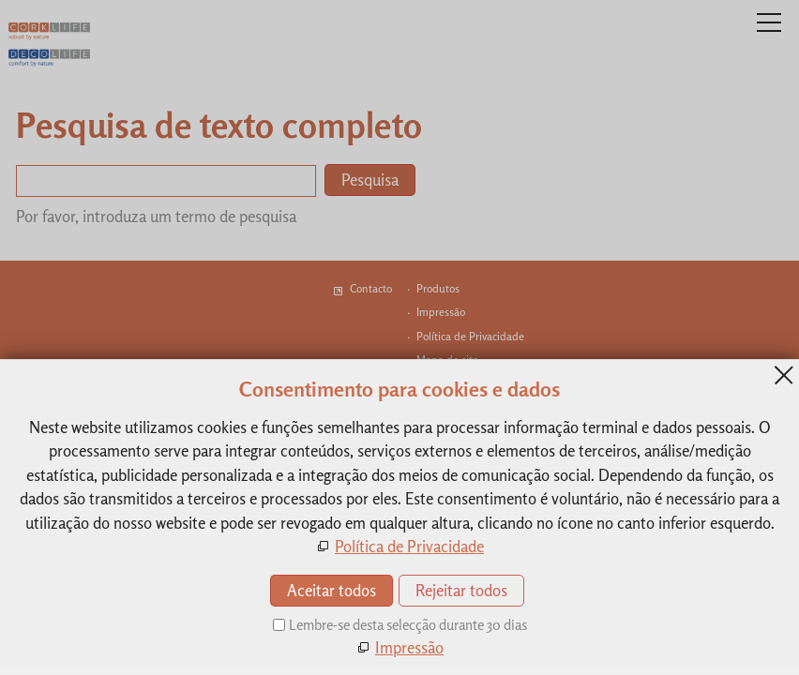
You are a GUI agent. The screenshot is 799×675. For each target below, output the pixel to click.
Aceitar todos (331, 590)
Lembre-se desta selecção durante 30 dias (408, 625)
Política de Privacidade (409, 546)
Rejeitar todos (461, 590)
